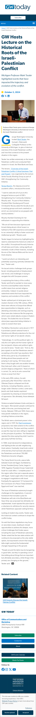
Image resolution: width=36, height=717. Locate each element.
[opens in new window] (3, 671)
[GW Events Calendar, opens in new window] (18, 655)
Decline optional (10, 712)
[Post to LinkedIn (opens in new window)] (8, 96)
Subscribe (18, 17)
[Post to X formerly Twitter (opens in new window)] (5, 96)
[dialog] (18, 705)
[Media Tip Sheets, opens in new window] (18, 660)
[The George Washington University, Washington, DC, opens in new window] (18, 682)
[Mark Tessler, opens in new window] (21, 139)
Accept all (26, 712)
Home (3, 28)
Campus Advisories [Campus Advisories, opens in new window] (18, 690)
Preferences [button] (28, 708)
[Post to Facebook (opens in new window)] (2, 96)
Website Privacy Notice (9, 701)
